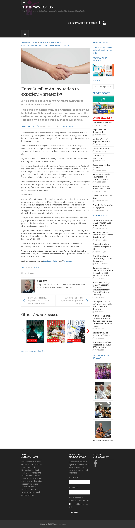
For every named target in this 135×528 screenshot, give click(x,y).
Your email (73, 487)
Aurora (37, 267)
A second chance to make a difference (101, 187)
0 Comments (71, 126)
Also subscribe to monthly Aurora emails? (79, 499)
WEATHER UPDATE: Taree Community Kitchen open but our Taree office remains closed (102, 321)
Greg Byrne (43, 281)
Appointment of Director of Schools (101, 334)
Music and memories (102, 148)
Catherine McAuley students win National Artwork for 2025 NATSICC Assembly (103, 272)
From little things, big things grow (103, 206)
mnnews (37, 6)
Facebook (47, 261)
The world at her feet (102, 122)
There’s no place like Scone (102, 196)
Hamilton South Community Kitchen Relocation (102, 258)
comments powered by (34, 351)
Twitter (55, 261)
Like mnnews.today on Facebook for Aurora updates (103, 50)
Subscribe (74, 512)
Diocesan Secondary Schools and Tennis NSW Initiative (102, 344)
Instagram (67, 261)
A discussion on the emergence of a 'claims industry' (101, 176)
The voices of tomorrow (99, 156)
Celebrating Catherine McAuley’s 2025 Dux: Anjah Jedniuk (103, 223)
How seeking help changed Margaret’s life (102, 246)
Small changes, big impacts (101, 166)
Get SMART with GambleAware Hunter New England (103, 234)
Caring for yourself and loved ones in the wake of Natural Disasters (102, 305)
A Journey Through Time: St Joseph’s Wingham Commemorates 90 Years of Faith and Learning (101, 288)
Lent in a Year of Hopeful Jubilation (101, 140)
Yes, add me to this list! (78, 505)
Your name (73, 477)
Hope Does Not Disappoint (99, 130)
